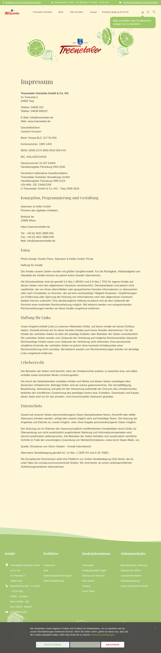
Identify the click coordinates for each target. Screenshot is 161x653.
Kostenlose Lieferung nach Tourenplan (140, 2)
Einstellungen (85, 644)
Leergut (86, 586)
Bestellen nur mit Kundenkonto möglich (22, 2)
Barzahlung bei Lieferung (134, 565)
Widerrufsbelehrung (53, 580)
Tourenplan (88, 565)
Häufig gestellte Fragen (94, 570)
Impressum (49, 565)
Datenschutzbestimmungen (57, 575)
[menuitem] (42, 11)
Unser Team (88, 591)
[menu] (80, 11)
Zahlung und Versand (93, 575)
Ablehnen (112, 644)
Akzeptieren (52, 644)
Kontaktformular (18, 612)
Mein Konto (88, 580)
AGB (45, 570)
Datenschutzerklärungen (103, 635)
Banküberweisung (130, 580)
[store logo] (10, 11)
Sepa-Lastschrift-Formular (134, 586)
